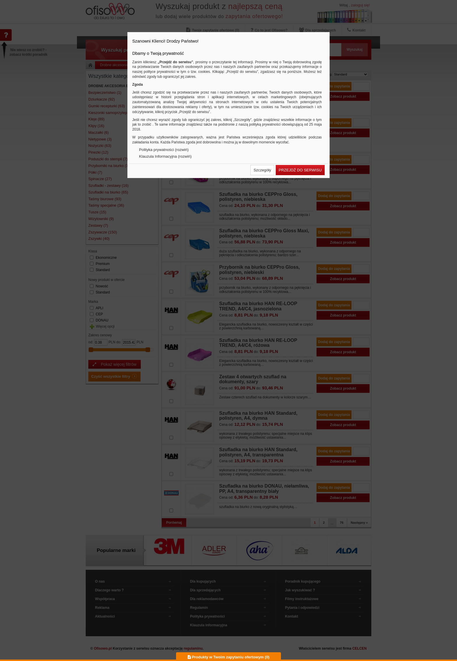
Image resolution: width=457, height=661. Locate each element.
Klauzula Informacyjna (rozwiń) (165, 156)
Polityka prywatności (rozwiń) (164, 150)
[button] (262, 170)
